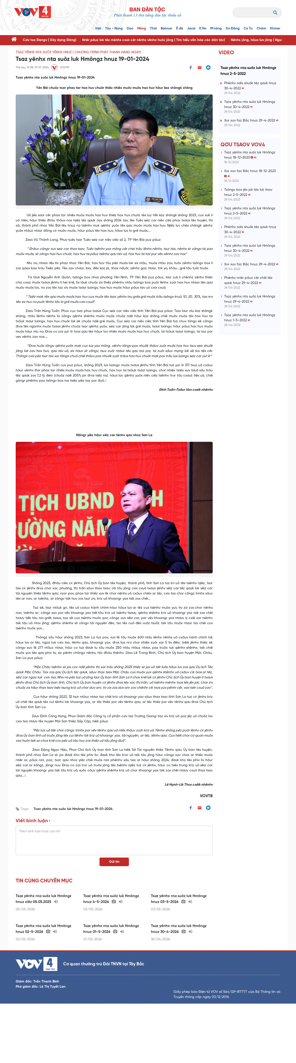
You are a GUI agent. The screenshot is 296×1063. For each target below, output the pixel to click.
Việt (98, 28)
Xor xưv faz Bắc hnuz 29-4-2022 (251, 150)
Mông (141, 28)
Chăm (261, 28)
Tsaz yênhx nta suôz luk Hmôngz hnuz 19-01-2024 (73, 809)
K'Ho (202, 28)
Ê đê (179, 28)
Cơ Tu (248, 28)
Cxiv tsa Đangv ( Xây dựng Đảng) (49, 40)
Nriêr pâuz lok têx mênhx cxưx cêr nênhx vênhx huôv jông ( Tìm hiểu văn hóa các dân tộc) (153, 40)
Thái (153, 28)
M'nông (216, 28)
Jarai (191, 28)
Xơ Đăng (233, 28)
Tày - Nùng (114, 28)
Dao (130, 28)
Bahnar (166, 28)
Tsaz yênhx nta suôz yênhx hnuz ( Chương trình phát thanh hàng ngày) (78, 52)
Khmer (275, 28)
